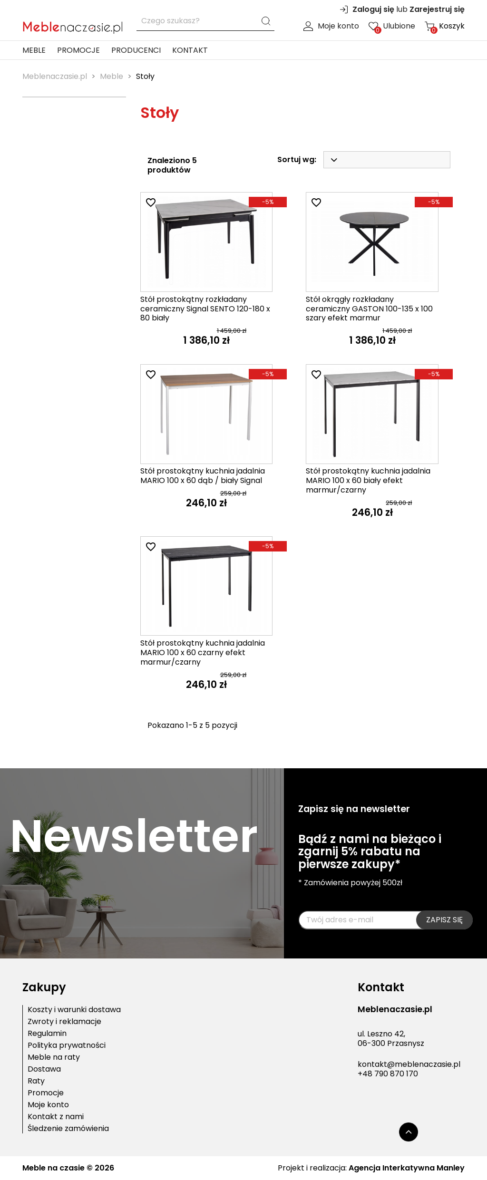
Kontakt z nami (56, 1117)
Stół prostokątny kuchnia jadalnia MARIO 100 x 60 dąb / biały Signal (202, 475)
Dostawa (44, 1069)
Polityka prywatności (67, 1045)
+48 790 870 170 (388, 1073)
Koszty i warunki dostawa (74, 1010)
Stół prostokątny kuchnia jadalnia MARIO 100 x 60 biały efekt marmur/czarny (368, 480)
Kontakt (190, 50)
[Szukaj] (205, 21)
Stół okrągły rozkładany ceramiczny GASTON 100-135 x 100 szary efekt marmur (369, 309)
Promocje (78, 50)
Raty (36, 1081)
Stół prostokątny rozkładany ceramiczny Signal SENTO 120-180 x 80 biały (205, 309)
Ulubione (392, 26)
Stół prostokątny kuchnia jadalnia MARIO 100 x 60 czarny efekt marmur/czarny (202, 652)
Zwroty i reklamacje (64, 1021)
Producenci (136, 50)
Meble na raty (54, 1057)
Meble (34, 50)
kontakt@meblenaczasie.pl (409, 1064)
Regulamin (47, 1033)
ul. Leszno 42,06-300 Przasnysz (391, 1038)
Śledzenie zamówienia (68, 1128)
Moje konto (331, 26)
